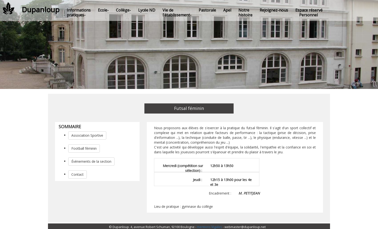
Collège (123, 10)
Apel (227, 10)
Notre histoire (245, 12)
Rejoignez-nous (274, 10)
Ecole (103, 10)
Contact (77, 174)
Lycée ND (146, 10)
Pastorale (207, 10)
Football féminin (84, 148)
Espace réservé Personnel (309, 12)
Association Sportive (87, 135)
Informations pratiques (79, 12)
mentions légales (209, 227)
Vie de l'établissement (176, 12)
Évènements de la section (91, 161)
